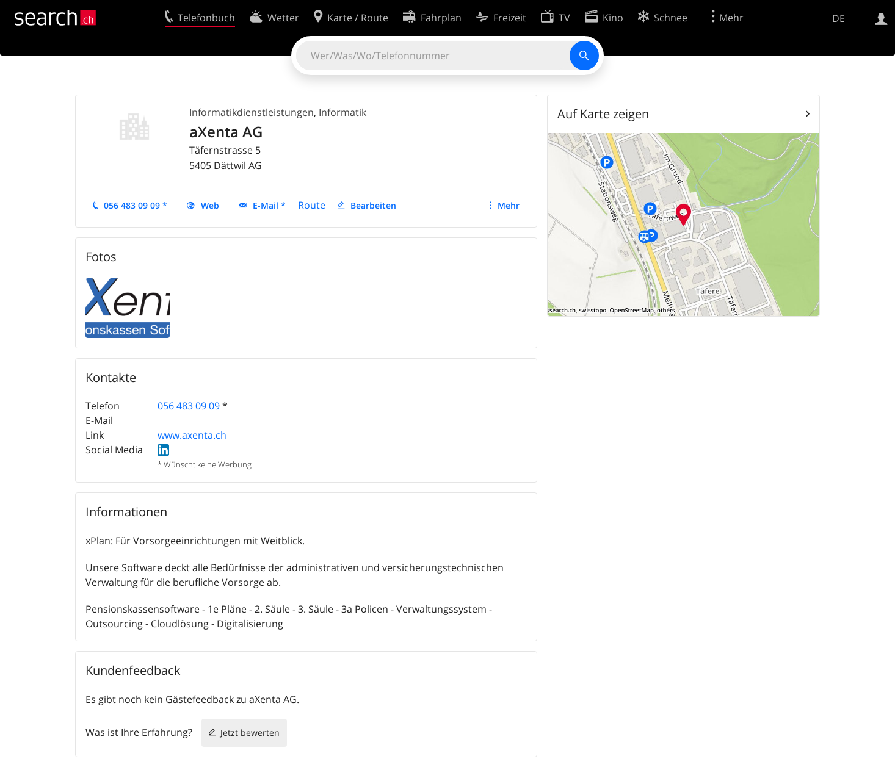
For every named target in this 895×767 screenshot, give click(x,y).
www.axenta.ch (192, 435)
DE (838, 18)
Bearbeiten (373, 205)
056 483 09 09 (189, 405)
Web (210, 205)
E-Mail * (269, 205)
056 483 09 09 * (135, 205)
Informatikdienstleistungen (251, 112)
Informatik (342, 112)
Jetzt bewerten (250, 732)
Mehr (509, 205)
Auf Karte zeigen (603, 114)
